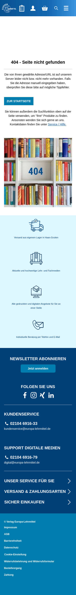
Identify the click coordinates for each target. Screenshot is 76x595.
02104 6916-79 (23, 457)
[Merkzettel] (22, 8)
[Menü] (66, 8)
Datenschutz (11, 547)
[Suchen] (56, 8)
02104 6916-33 (23, 423)
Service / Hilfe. (57, 124)
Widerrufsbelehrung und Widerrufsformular (29, 561)
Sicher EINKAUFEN (38, 502)
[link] (25, 396)
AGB (7, 534)
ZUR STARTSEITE (19, 101)
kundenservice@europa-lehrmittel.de (27, 428)
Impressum (10, 527)
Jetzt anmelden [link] (38, 368)
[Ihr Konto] (33, 8)
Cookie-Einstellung (15, 554)
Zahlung (9, 574)
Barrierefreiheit (12, 540)
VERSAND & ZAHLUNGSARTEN (38, 491)
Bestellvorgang (13, 568)
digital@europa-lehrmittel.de (22, 462)
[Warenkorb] (44, 8)
